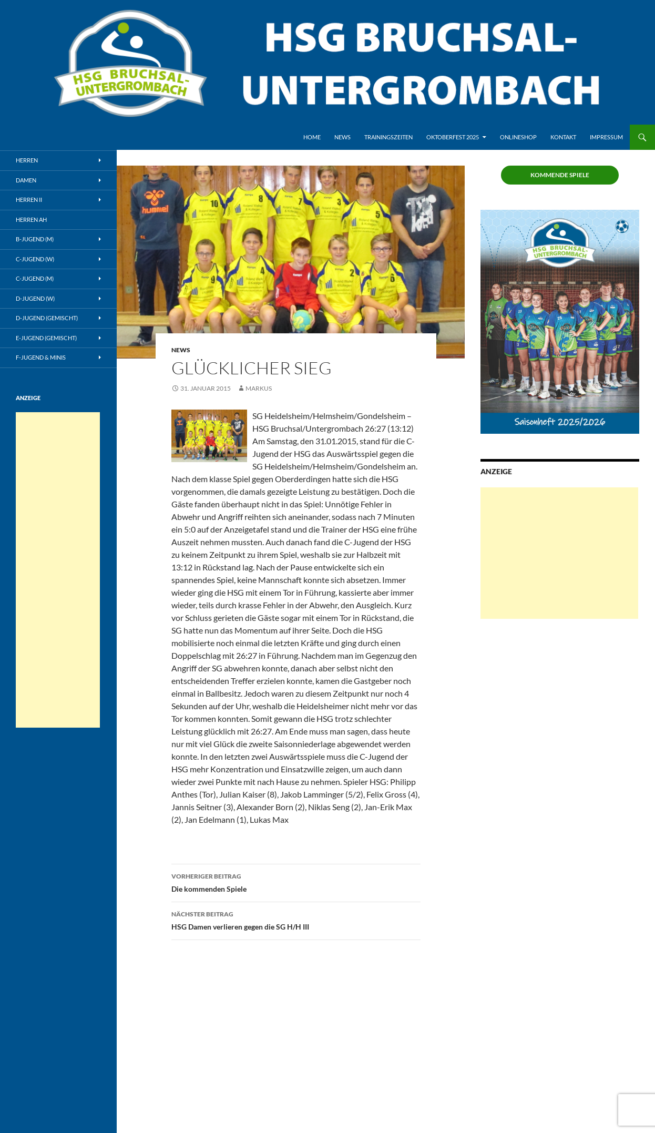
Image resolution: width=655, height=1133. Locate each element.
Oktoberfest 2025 (452, 137)
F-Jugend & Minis (41, 357)
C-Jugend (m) (35, 278)
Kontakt (563, 137)
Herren (27, 160)
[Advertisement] (559, 553)
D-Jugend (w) (35, 298)
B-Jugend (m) (35, 239)
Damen (26, 180)
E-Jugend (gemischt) (46, 337)
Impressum (606, 137)
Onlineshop (518, 137)
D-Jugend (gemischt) (47, 317)
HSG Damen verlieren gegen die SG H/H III (296, 919)
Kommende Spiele (559, 175)
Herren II (29, 199)
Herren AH (31, 219)
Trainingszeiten (388, 137)
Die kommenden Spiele (296, 881)
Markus (258, 388)
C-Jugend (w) (35, 259)
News (342, 137)
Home (312, 137)
